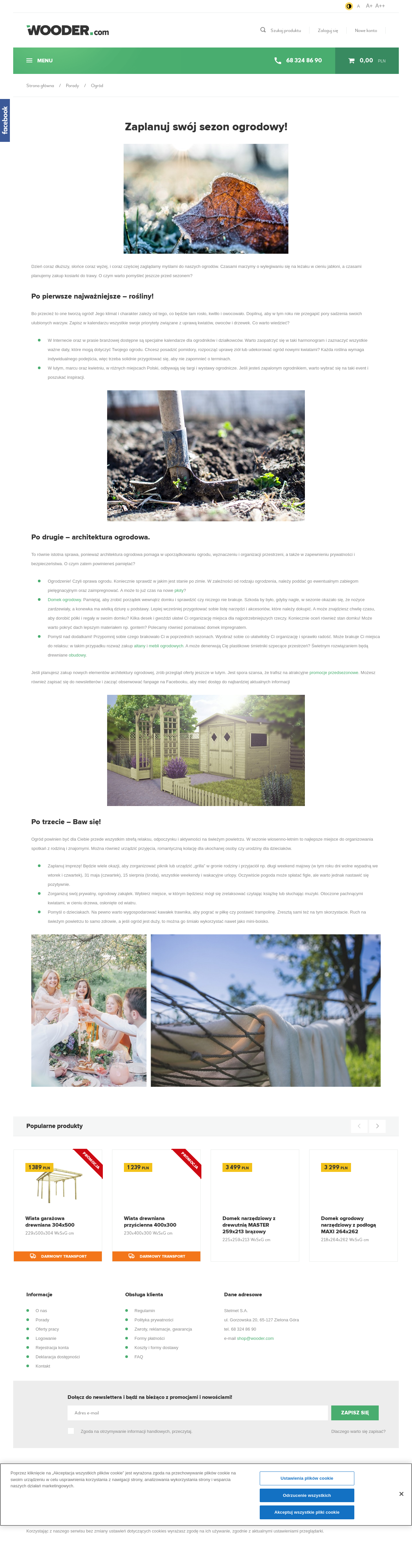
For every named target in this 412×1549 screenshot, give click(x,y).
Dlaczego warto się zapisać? (358, 1431)
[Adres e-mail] (198, 1412)
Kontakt (43, 1366)
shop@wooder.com (255, 1338)
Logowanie (46, 1338)
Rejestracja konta (52, 1347)
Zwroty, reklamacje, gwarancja (163, 1329)
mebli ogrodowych (166, 645)
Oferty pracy (47, 1329)
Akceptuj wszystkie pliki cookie (306, 1515)
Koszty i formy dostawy (156, 1347)
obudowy (77, 655)
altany (140, 645)
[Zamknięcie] (401, 1497)
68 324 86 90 (243, 1329)
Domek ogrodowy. (65, 599)
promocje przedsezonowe (333, 672)
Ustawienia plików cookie (306, 1481)
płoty (178, 590)
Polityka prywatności (153, 1319)
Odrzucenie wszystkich (307, 1498)
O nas (41, 1310)
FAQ (138, 1356)
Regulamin (144, 1310)
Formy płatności (149, 1338)
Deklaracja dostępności (58, 1356)
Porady (42, 1319)
